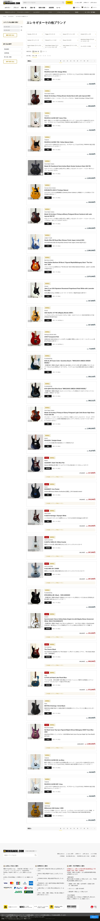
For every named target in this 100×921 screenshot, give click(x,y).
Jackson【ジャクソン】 (33, 40)
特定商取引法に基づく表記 (83, 856)
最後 (94, 61)
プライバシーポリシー (16, 918)
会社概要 (93, 856)
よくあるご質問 (78, 2)
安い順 (44, 55)
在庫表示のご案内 (42, 866)
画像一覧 (44, 51)
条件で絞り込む (10, 61)
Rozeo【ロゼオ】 (67, 40)
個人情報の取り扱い (70, 856)
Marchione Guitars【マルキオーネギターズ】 (87, 40)
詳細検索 (69, 2)
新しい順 (34, 55)
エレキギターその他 (86, 46)
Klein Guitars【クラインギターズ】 (70, 46)
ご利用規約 (62, 856)
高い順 (49, 55)
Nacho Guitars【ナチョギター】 (34, 46)
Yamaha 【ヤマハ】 (32, 34)
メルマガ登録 (94, 853)
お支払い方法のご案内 (12, 866)
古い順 (39, 55)
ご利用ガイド (86, 2)
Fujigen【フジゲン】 (50, 34)
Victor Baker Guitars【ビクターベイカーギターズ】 (51, 46)
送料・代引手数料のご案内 (76, 866)
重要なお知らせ (60, 853)
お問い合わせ (94, 2)
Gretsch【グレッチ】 (86, 34)
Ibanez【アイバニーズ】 (69, 34)
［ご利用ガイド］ (20, 877)
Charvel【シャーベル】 (51, 40)
